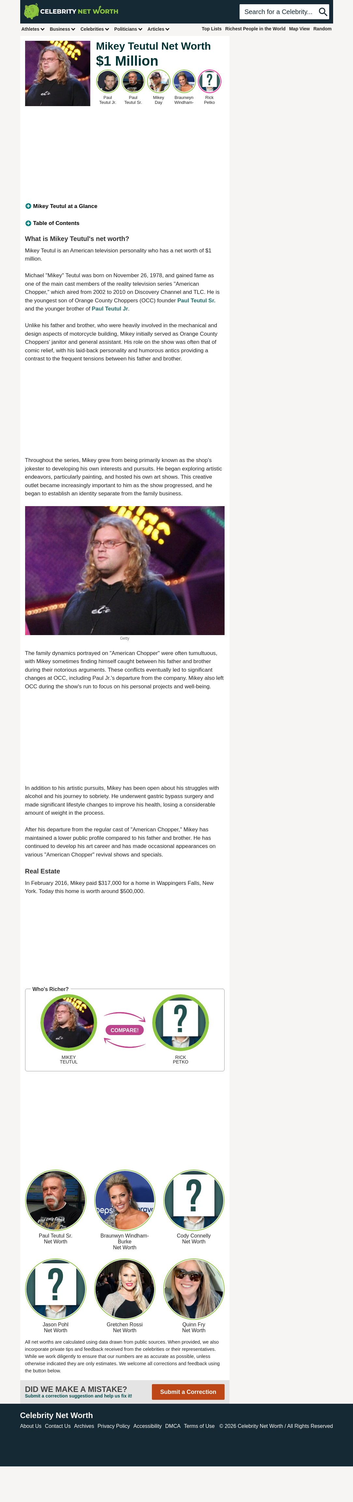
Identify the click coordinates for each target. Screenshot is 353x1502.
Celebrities (95, 29)
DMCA (173, 1426)
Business (63, 29)
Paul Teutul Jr (110, 309)
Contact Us (58, 1426)
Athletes (33, 29)
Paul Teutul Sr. (196, 300)
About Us (31, 1426)
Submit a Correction (188, 1392)
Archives (84, 1426)
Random (323, 28)
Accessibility (147, 1426)
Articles (159, 29)
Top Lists (212, 28)
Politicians (128, 29)
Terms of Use (199, 1426)
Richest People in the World (255, 28)
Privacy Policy (113, 1426)
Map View (299, 28)
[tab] (124, 206)
